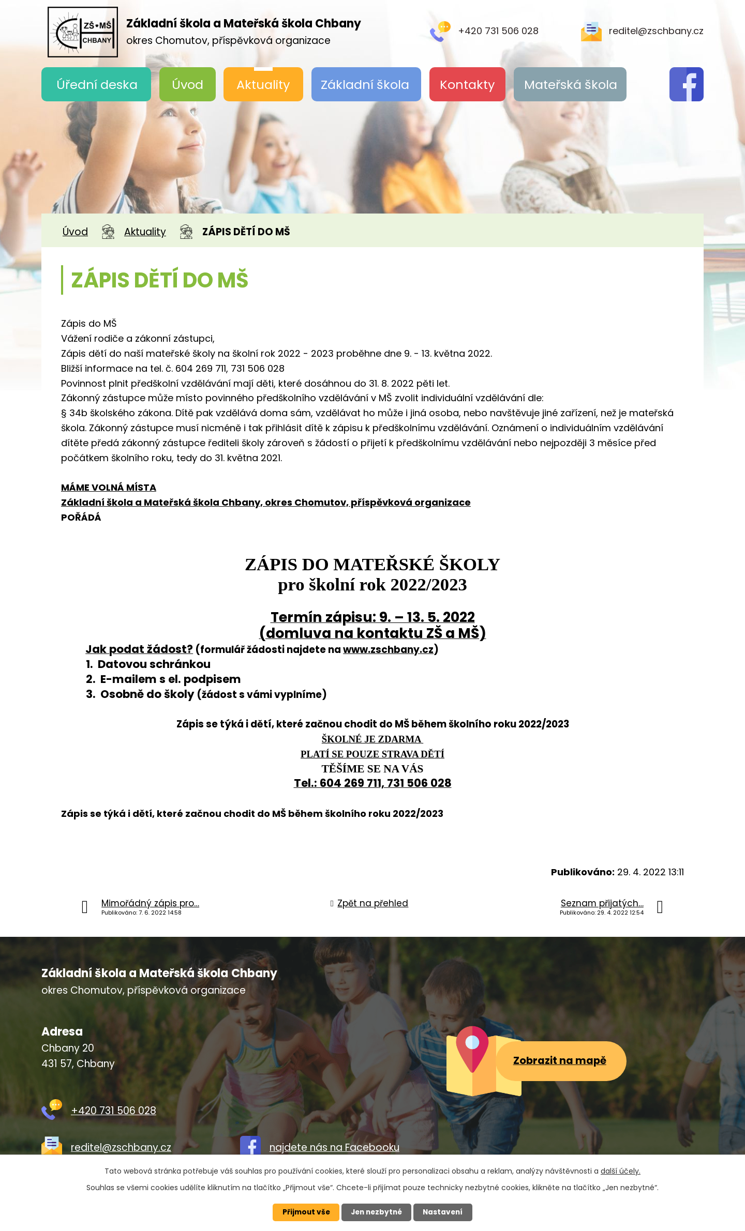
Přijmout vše (300, 1212)
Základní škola (365, 84)
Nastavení (448, 1212)
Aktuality (263, 84)
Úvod (187, 84)
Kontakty (467, 84)
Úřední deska (97, 84)
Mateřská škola (570, 84)
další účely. (620, 1170)
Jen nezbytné (376, 1212)
